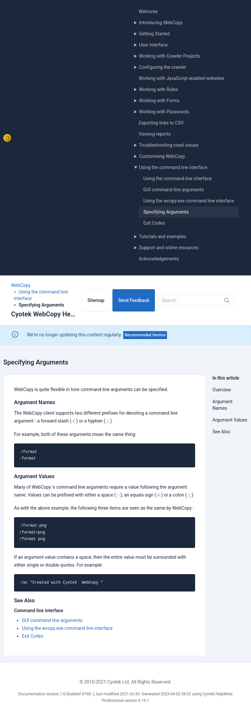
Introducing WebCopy (160, 22)
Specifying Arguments (166, 212)
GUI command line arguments (173, 189)
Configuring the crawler (162, 67)
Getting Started (154, 33)
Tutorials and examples (162, 236)
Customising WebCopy (162, 156)
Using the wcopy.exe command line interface (188, 200)
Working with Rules (158, 89)
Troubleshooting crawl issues (168, 145)
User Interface (153, 44)
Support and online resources (168, 247)
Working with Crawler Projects (169, 56)
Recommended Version (145, 335)
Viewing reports (155, 134)
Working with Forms (159, 100)
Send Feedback (133, 300)
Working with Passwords (164, 111)
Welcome (148, 11)
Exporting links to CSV (161, 122)
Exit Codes (154, 223)
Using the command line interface (173, 167)
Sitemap (96, 300)
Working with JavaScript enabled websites (181, 78)
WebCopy (20, 285)
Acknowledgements (159, 258)
